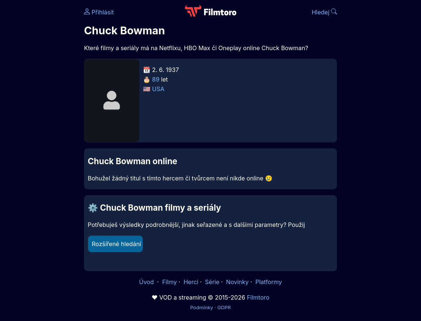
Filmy (169, 282)
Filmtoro (258, 297)
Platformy (268, 282)
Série (212, 282)
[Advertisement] (40, 113)
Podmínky (201, 307)
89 (156, 79)
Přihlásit (99, 12)
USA (158, 89)
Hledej (324, 12)
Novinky (237, 282)
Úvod (147, 282)
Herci (191, 282)
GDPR (224, 307)
